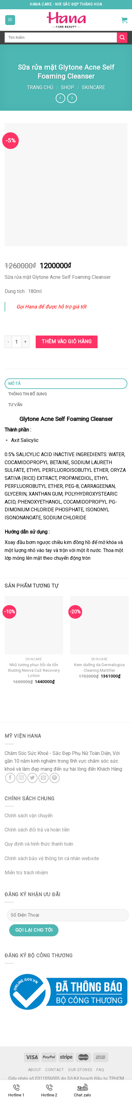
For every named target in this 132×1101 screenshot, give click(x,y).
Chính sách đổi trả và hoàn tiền (37, 830)
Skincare (93, 87)
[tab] (66, 383)
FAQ (100, 1070)
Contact (54, 1070)
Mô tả (14, 383)
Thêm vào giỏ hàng (66, 341)
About (34, 1070)
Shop (67, 87)
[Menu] (10, 20)
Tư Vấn (15, 404)
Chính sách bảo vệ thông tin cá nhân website (52, 858)
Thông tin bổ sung (27, 394)
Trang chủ (40, 87)
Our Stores (80, 1070)
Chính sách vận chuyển (29, 816)
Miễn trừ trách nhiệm (26, 873)
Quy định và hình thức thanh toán (39, 844)
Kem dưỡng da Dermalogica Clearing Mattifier (99, 667)
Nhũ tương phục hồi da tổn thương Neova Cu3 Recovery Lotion (34, 670)
